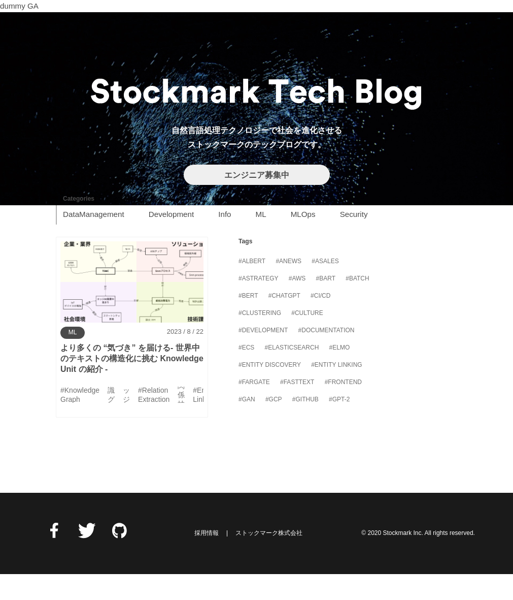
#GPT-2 (339, 425)
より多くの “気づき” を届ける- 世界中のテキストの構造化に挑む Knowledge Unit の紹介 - (131, 384)
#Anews (288, 287)
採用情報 (206, 559)
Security (354, 240)
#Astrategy (258, 304)
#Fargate (254, 408)
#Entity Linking (336, 391)
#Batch (357, 304)
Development (171, 240)
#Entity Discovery (269, 391)
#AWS (297, 304)
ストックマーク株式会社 (268, 559)
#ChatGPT (284, 322)
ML (261, 240)
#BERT (248, 322)
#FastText (297, 408)
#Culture (307, 339)
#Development (263, 356)
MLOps (303, 240)
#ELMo (339, 373)
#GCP (273, 425)
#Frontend (343, 408)
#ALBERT (251, 287)
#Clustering (259, 339)
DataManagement (93, 240)
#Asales (325, 287)
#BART (325, 304)
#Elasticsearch (292, 373)
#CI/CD (320, 322)
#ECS (246, 373)
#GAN (246, 425)
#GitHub (305, 425)
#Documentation (326, 356)
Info (224, 240)
